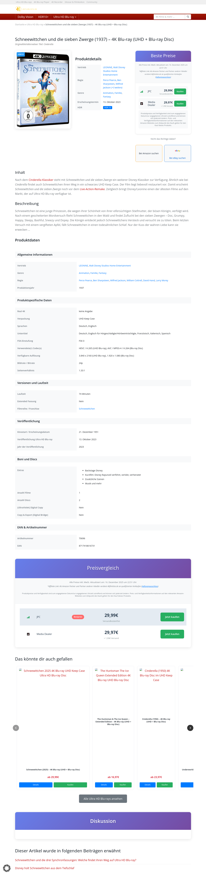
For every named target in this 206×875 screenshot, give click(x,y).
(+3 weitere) (116, 87)
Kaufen (180, 91)
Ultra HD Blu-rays (24, 2)
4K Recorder (57, 2)
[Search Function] (188, 16)
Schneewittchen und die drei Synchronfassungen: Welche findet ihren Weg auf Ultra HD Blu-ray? (75, 860)
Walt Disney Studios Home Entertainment (114, 71)
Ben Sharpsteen (101, 280)
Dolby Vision (25, 17)
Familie (118, 92)
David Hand (149, 280)
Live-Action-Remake (92, 189)
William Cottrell (134, 280)
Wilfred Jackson (118, 280)
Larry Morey (162, 280)
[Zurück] (16, 728)
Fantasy (107, 96)
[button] (7, 868)
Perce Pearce (109, 80)
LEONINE (107, 67)
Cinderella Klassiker (41, 180)
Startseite (20, 24)
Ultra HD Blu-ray (64, 17)
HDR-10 (107, 107)
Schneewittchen (87, 408)
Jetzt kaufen (172, 617)
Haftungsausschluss (163, 77)
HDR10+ (43, 17)
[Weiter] (190, 728)
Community (92, 2)
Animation (108, 92)
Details (36, 784)
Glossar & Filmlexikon (74, 2)
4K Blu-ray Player (41, 2)
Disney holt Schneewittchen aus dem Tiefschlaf (44, 868)
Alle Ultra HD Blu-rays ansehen (103, 799)
